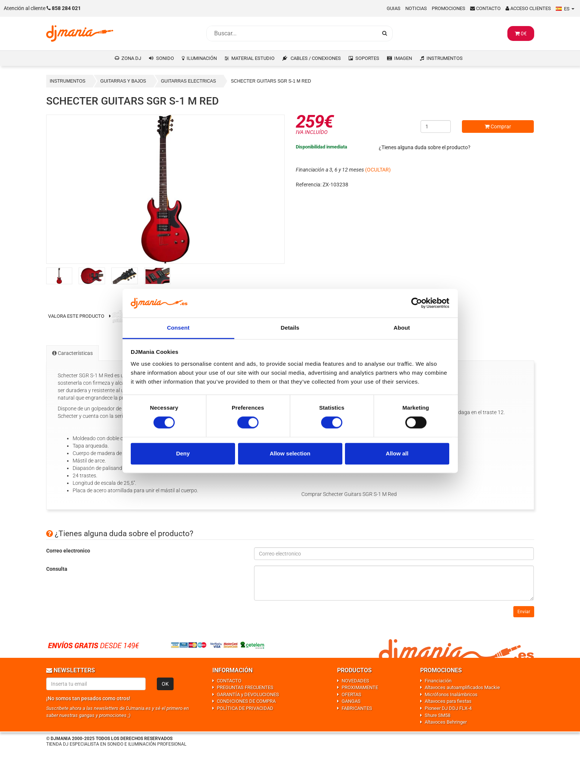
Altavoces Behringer (446, 722)
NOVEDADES (355, 680)
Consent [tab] (178, 327)
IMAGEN (403, 58)
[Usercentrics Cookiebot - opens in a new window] (416, 303)
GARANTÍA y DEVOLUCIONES (248, 694)
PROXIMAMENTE (360, 687)
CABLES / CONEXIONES (316, 58)
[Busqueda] (292, 33)
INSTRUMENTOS (445, 58)
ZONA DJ (131, 58)
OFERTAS (351, 694)
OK (165, 684)
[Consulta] (394, 583)
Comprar (498, 126)
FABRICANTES (357, 708)
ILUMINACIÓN (202, 58)
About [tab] (402, 327)
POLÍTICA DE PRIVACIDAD (245, 708)
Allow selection (290, 453)
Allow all (397, 453)
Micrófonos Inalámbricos (451, 694)
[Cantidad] (436, 126)
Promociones (448, 8)
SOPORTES (367, 58)
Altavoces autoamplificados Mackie (462, 687)
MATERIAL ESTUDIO (253, 58)
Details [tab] (290, 327)
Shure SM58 (437, 715)
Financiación (438, 680)
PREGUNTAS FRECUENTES (245, 687)
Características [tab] (72, 353)
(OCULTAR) (378, 170)
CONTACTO (229, 680)
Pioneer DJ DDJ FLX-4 (448, 708)
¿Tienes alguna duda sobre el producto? (424, 147)
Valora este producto (76, 316)
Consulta (56, 569)
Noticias (416, 8)
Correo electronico (68, 551)
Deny (183, 453)
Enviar (523, 611)
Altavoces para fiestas (448, 701)
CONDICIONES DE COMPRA (246, 701)
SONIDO (165, 58)
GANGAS (351, 701)
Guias (393, 8)
